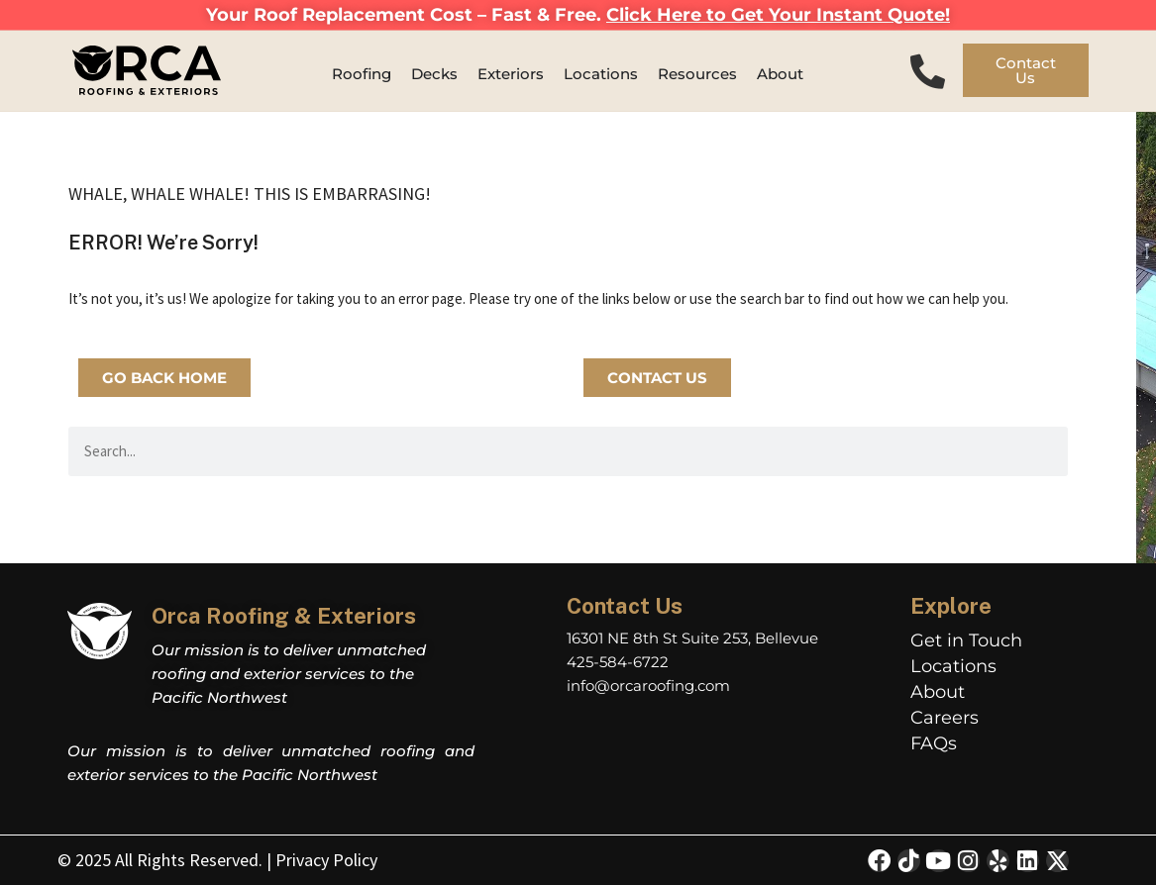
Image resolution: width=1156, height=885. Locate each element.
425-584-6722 (618, 661)
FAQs (933, 743)
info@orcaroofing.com (648, 685)
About (937, 692)
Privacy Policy (326, 859)
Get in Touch (966, 640)
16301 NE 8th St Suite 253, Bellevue (692, 638)
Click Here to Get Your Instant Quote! (778, 15)
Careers (944, 718)
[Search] (1043, 451)
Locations (953, 666)
